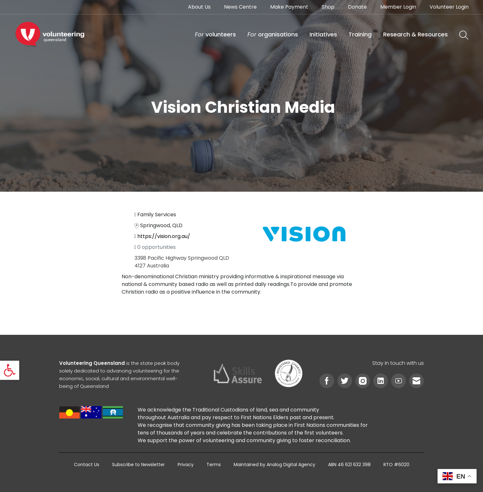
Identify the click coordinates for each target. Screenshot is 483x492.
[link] (9, 370)
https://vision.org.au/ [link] (163, 236)
